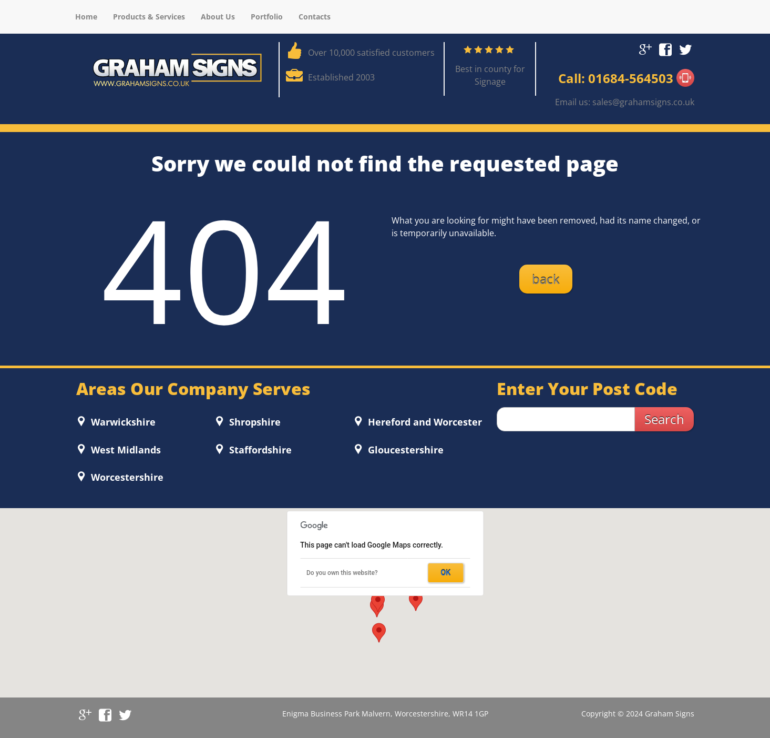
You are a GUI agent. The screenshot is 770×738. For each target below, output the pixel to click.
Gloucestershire (404, 449)
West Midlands (124, 449)
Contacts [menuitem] (315, 17)
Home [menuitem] (86, 17)
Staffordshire (259, 449)
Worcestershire (125, 477)
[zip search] (566, 419)
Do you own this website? (342, 573)
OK (446, 573)
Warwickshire (122, 422)
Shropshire (254, 422)
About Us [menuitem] (218, 17)
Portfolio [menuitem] (267, 17)
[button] (416, 601)
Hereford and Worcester (423, 422)
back (546, 279)
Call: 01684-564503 (626, 78)
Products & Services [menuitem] (149, 17)
